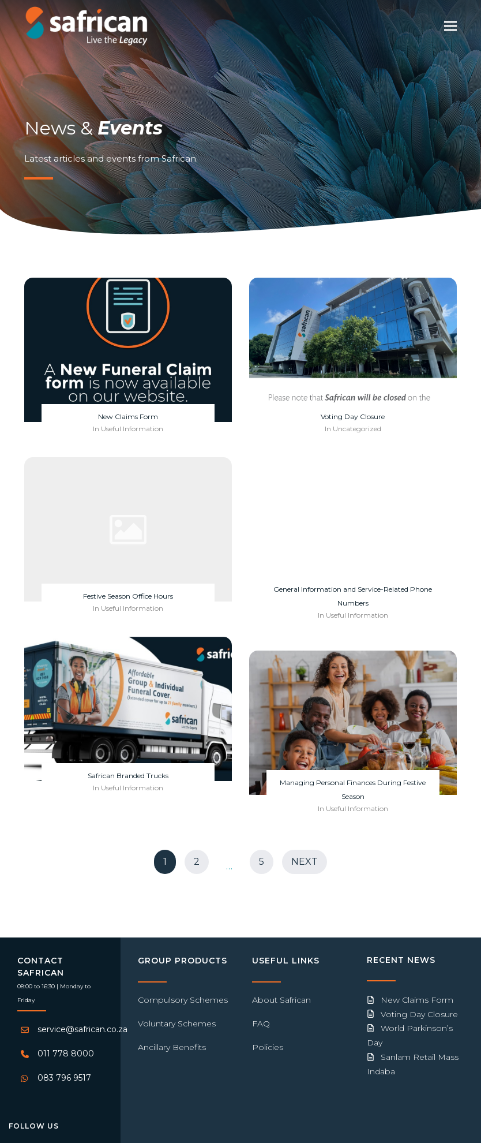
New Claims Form (128, 416)
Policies (267, 1047)
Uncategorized (357, 428)
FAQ (261, 1023)
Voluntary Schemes (177, 1023)
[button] (450, 26)
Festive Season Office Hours (128, 596)
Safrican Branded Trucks (128, 775)
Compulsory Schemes (183, 1000)
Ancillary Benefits (172, 1047)
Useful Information (132, 428)
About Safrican (281, 1000)
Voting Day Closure (353, 416)
